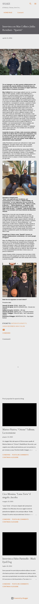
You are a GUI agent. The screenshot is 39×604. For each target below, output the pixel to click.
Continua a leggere (10, 457)
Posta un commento (20, 455)
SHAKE (6, 3)
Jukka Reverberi (8, 326)
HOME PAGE (6, 12)
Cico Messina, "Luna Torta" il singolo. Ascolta (16, 495)
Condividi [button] (6, 333)
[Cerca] (30, 3)
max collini (20, 326)
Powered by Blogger (19, 598)
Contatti (19, 12)
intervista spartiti (19, 323)
